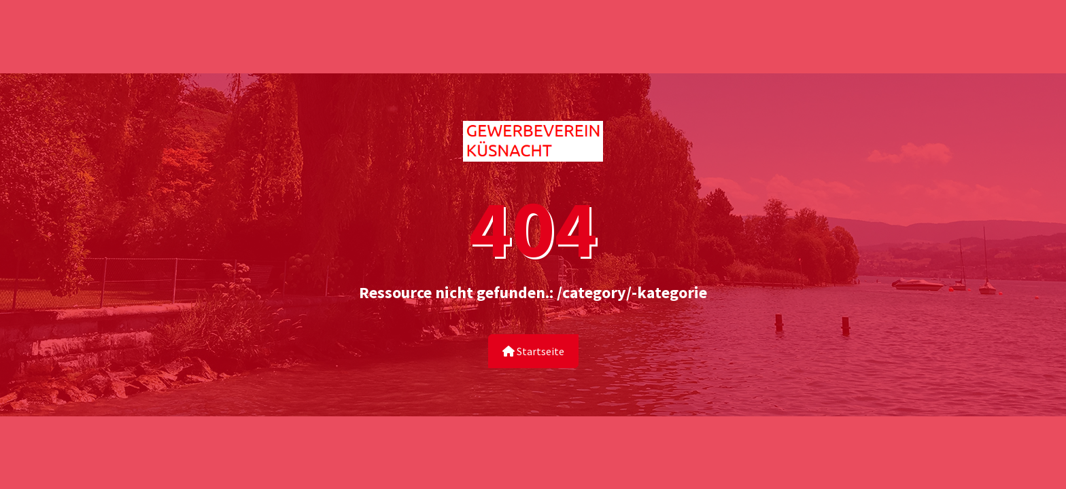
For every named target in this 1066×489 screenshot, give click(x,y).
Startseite (533, 351)
